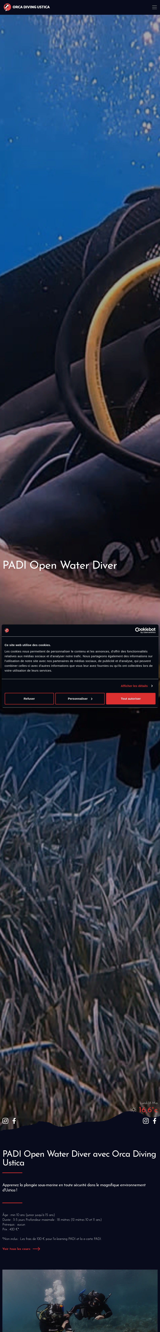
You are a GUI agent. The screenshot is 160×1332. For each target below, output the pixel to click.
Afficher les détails (134, 686)
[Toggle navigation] (155, 7)
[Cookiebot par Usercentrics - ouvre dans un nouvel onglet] (138, 630)
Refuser (29, 698)
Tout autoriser (131, 698)
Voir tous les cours (16, 1249)
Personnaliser (80, 698)
